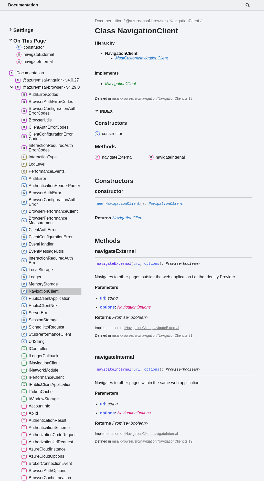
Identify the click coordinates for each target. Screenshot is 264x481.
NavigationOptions (134, 307)
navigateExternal (165, 328)
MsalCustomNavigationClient (141, 58)
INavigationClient (120, 83)
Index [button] (103, 111)
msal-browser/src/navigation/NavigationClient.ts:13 (152, 98)
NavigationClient (184, 21)
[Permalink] (127, 191)
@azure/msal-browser (146, 21)
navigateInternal (165, 434)
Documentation (23, 5)
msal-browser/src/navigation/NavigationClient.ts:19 (152, 441)
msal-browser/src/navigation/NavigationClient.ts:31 (152, 335)
